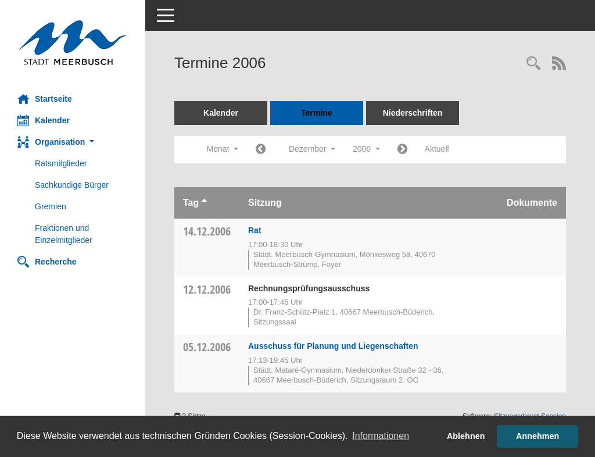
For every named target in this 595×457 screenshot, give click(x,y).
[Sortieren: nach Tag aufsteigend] (204, 203)
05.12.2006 (207, 347)
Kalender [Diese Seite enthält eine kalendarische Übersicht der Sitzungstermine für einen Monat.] (43, 120)
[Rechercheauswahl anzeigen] (533, 64)
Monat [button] (222, 148)
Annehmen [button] (537, 436)
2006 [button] (366, 148)
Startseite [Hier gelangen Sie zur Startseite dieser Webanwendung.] (44, 99)
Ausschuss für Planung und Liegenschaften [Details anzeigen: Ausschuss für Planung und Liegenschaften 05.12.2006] (333, 346)
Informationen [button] (380, 436)
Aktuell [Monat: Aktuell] (437, 148)
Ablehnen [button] (466, 436)
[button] (72, 142)
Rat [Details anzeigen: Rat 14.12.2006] (254, 230)
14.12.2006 (207, 231)
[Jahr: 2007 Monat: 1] (402, 149)
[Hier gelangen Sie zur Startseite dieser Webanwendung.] (72, 42)
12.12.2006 (207, 289)
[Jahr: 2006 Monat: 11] (260, 149)
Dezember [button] (312, 148)
